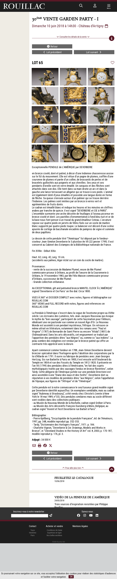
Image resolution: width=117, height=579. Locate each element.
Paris (33, 571)
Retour (52, 46)
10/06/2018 (59, 481)
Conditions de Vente (54, 566)
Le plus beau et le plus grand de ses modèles (79, 528)
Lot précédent (52, 52)
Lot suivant (94, 52)
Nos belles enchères (54, 571)
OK (71, 576)
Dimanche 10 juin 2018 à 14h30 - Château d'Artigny (70, 26)
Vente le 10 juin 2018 (63, 525)
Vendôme (32, 568)
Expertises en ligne (54, 568)
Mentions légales (80, 562)
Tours (33, 566)
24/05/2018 (59, 500)
